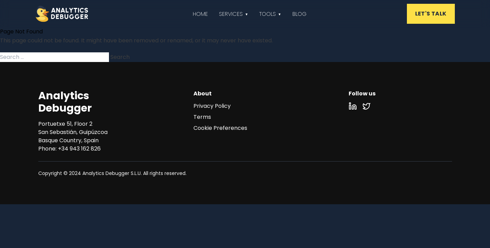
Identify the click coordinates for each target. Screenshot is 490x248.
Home (200, 14)
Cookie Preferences (220, 128)
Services (231, 14)
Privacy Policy (212, 106)
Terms (202, 117)
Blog (299, 14)
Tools (267, 14)
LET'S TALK (431, 14)
